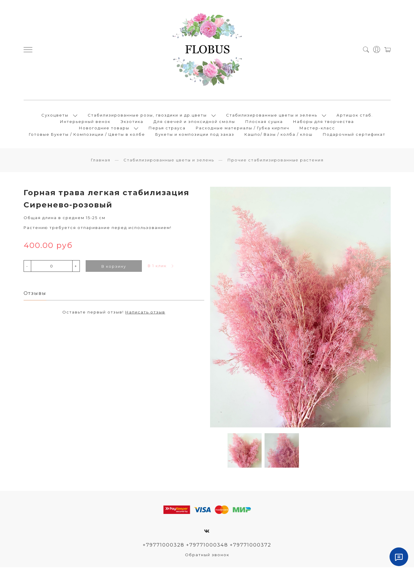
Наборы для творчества (323, 122)
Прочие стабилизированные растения (275, 161)
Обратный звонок (207, 556)
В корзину (113, 268)
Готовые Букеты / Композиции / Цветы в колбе (87, 135)
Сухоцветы (54, 116)
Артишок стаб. (355, 116)
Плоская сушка (264, 122)
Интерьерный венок (85, 122)
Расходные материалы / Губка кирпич (242, 128)
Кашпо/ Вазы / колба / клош (278, 135)
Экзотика (132, 122)
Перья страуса (167, 128)
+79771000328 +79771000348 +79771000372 (207, 546)
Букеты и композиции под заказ (194, 135)
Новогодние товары (104, 128)
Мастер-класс (317, 128)
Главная (100, 161)
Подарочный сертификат (354, 135)
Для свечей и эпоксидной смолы (194, 122)
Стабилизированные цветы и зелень (271, 116)
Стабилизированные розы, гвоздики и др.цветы (147, 116)
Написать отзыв (145, 313)
